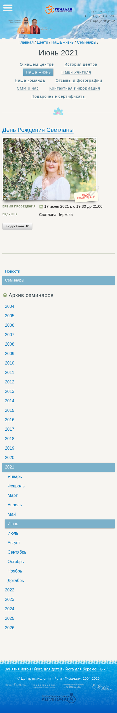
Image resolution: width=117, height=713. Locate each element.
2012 (9, 382)
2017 (9, 429)
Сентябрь (17, 552)
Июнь (13, 524)
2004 (9, 306)
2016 (9, 420)
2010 (9, 363)
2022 (9, 590)
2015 (9, 410)
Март (13, 495)
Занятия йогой (18, 669)
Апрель (15, 505)
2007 (9, 334)
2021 (9, 467)
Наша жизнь (62, 42)
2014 (9, 401)
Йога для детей (48, 669)
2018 (9, 438)
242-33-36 (102, 12)
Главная (26, 42)
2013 (9, 391)
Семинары (86, 42)
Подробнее (17, 226)
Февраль (16, 486)
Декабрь (16, 580)
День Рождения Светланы (38, 130)
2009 (9, 353)
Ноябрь (15, 571)
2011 (9, 372)
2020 (9, 457)
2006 (9, 325)
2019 (9, 448)
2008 (9, 344)
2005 (9, 316)
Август (14, 542)
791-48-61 (100, 16)
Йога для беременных (85, 669)
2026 (9, 628)
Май (12, 514)
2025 (9, 618)
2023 (9, 599)
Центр (42, 42)
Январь (15, 476)
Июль (13, 533)
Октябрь (16, 561)
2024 (9, 609)
